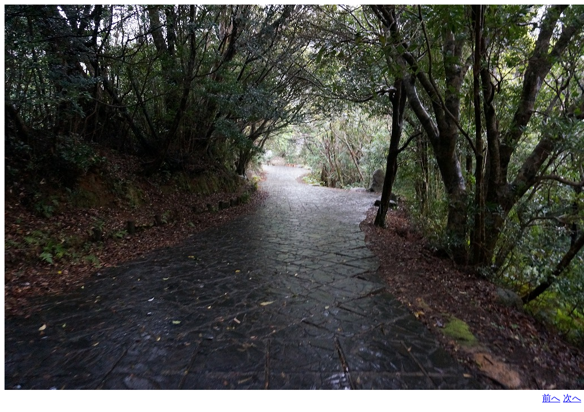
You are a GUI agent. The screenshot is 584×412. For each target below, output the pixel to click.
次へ (572, 398)
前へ (551, 398)
